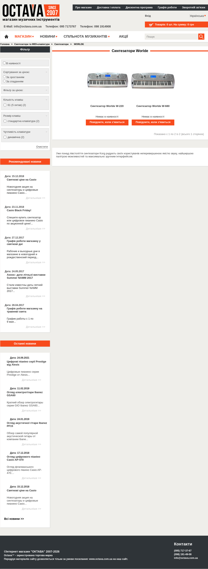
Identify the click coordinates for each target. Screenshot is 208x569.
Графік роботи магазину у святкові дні (24, 242)
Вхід (148, 15)
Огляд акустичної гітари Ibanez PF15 (27, 424)
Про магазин (83, 7)
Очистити (42, 146)
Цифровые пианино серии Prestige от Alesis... (23, 373)
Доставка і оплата (108, 7)
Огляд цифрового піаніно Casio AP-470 (23, 458)
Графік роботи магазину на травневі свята (24, 310)
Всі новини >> (14, 518)
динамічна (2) (16, 137)
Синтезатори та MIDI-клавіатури (32, 44)
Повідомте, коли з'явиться (107, 122)
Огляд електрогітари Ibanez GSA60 (25, 394)
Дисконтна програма (139, 7)
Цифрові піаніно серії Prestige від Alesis (26, 363)
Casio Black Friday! (19, 210)
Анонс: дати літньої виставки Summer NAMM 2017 (26, 276)
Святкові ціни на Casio (22, 179)
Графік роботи (167, 7)
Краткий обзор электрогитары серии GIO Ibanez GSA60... (25, 404)
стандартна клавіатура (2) (23, 121)
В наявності (13, 63)
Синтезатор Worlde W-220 (107, 106)
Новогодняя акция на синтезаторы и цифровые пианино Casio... (22, 500)
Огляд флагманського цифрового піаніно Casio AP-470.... (24, 469)
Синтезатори (61, 44)
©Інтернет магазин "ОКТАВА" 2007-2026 (32, 551)
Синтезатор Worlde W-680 (153, 106)
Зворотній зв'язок (193, 7)
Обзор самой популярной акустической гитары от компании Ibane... (22, 436)
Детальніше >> (35, 197)
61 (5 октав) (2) (17, 105)
